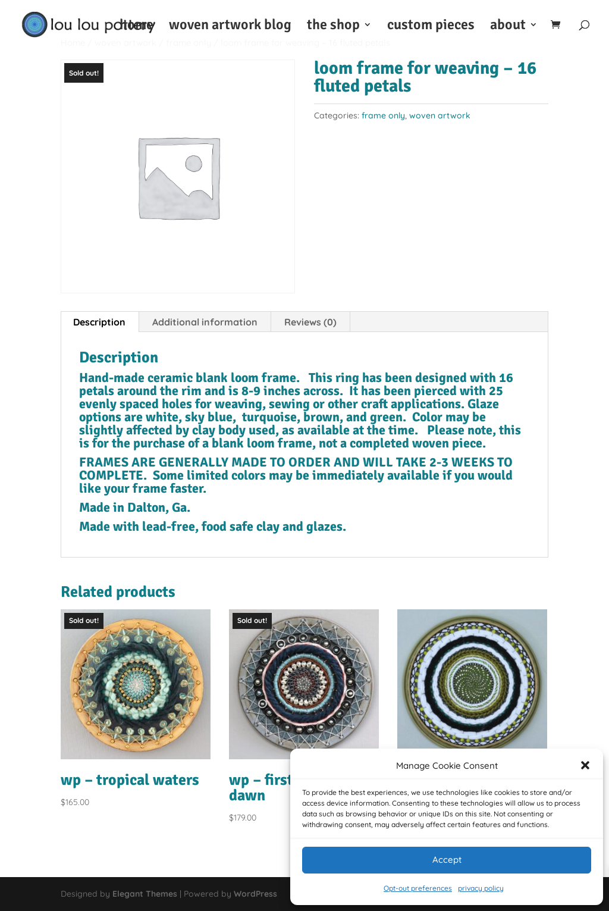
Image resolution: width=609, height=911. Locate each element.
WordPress (255, 893)
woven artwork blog (230, 26)
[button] (585, 765)
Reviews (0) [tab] (310, 322)
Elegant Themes (144, 893)
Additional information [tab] (205, 322)
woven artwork (439, 115)
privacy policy (481, 888)
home (136, 26)
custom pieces (431, 26)
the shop (333, 26)
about (508, 26)
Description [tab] (99, 322)
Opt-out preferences (418, 888)
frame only (383, 115)
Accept (447, 859)
